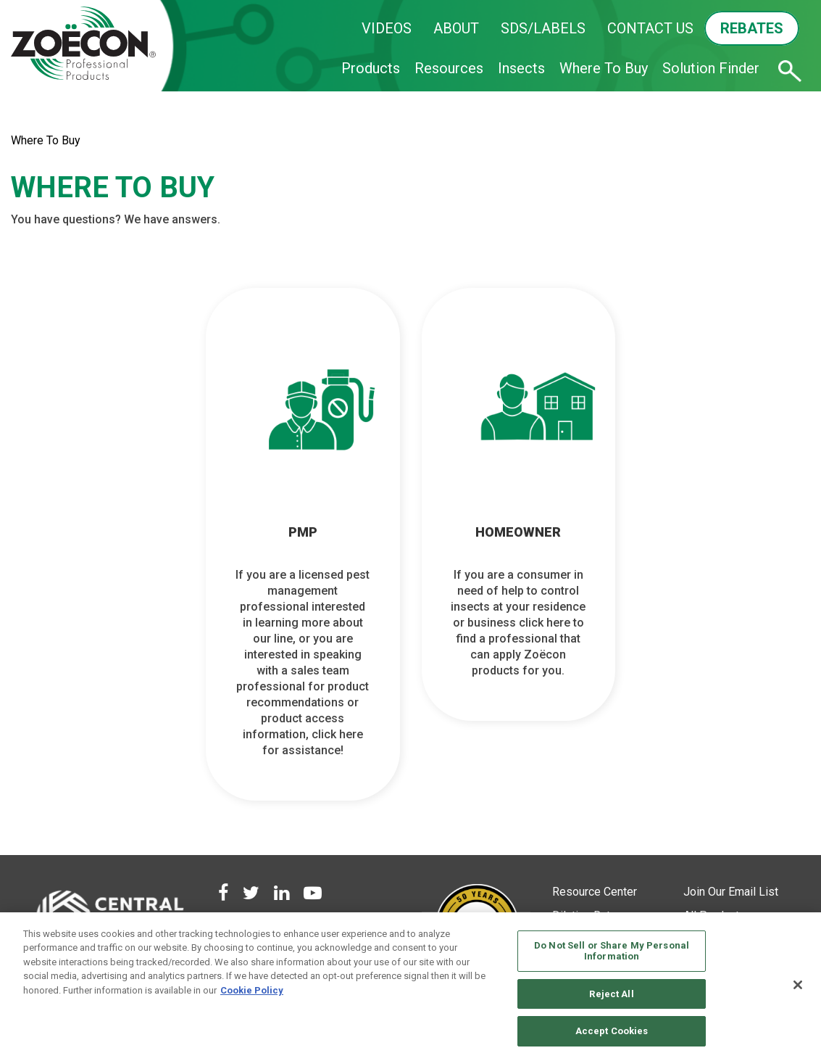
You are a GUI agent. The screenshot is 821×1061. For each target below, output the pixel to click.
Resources (448, 68)
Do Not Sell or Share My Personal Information (611, 951)
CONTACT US (650, 28)
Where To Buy (603, 68)
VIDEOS (387, 28)
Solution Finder (710, 68)
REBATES (751, 28)
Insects (521, 68)
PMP (302, 532)
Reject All (611, 993)
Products (370, 68)
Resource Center (594, 892)
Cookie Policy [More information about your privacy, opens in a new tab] (251, 990)
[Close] (798, 985)
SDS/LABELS (543, 28)
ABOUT (456, 28)
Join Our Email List (730, 892)
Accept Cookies (612, 1030)
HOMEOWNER (518, 532)
